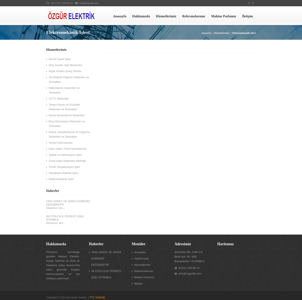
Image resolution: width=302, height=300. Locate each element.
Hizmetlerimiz (166, 16)
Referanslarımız (193, 16)
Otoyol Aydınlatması (61, 142)
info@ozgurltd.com (89, 3)
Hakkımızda (141, 16)
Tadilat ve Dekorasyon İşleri (65, 154)
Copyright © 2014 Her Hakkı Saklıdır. (66, 297)
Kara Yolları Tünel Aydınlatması (67, 148)
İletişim (247, 16)
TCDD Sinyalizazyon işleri (64, 167)
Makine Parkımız (223, 16)
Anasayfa (119, 16)
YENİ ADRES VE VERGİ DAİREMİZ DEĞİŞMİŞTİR (68, 203)
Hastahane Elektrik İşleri (63, 173)
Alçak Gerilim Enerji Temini (65, 71)
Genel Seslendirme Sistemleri (67, 115)
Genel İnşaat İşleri (60, 59)
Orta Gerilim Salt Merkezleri (65, 65)
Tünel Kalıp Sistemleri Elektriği (67, 160)
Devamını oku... (55, 207)
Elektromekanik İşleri (61, 179)
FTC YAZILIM (97, 297)
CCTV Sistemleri (59, 98)
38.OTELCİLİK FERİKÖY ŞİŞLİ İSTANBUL (65, 218)
